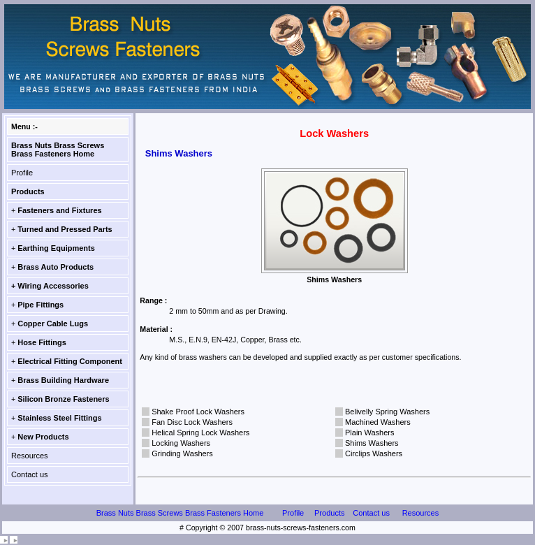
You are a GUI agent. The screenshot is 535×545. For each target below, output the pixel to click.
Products (28, 191)
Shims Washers (372, 443)
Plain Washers (370, 432)
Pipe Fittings (40, 304)
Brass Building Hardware (63, 380)
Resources (29, 455)
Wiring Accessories (53, 286)
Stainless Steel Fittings (59, 418)
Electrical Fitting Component (69, 361)
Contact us (29, 474)
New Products (42, 437)
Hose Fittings (41, 342)
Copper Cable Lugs (52, 323)
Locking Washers (181, 443)
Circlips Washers (373, 453)
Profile (22, 172)
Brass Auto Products (55, 267)
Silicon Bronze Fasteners (63, 399)
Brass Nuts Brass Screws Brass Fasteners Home (57, 149)
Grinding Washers (182, 453)
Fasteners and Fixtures (59, 210)
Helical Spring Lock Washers (200, 432)
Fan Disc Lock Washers (192, 422)
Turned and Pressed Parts (64, 229)
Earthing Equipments (56, 248)
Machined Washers (378, 422)
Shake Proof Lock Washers (198, 411)
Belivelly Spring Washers (387, 411)
